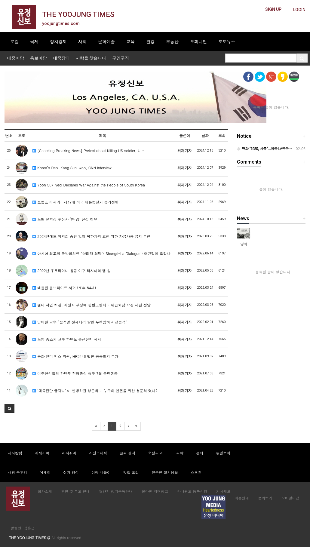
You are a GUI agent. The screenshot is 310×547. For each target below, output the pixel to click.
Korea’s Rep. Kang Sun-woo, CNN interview (72, 167)
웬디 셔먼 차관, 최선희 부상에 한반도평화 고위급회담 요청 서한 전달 (91, 304)
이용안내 (242, 497)
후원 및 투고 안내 (75, 491)
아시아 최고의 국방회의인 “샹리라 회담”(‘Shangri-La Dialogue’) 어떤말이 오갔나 (101, 253)
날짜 (205, 135)
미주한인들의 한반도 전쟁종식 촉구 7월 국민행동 (75, 373)
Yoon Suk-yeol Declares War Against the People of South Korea (88, 184)
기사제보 (223, 491)
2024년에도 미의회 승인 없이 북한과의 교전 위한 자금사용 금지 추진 (91, 236)
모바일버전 (290, 497)
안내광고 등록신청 (192, 491)
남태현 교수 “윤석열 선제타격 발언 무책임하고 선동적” (79, 321)
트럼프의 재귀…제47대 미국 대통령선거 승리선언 (75, 201)
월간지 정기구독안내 (116, 491)
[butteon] (299, 10)
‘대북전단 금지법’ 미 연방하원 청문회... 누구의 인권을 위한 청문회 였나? (95, 390)
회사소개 (45, 491)
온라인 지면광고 (155, 491)
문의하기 (265, 497)
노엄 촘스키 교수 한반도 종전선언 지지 (66, 339)
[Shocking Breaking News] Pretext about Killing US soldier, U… (88, 150)
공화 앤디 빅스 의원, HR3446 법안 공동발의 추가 (75, 356)
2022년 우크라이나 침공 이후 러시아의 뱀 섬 (71, 270)
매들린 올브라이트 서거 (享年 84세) (64, 287)
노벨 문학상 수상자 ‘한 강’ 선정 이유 (64, 219)
